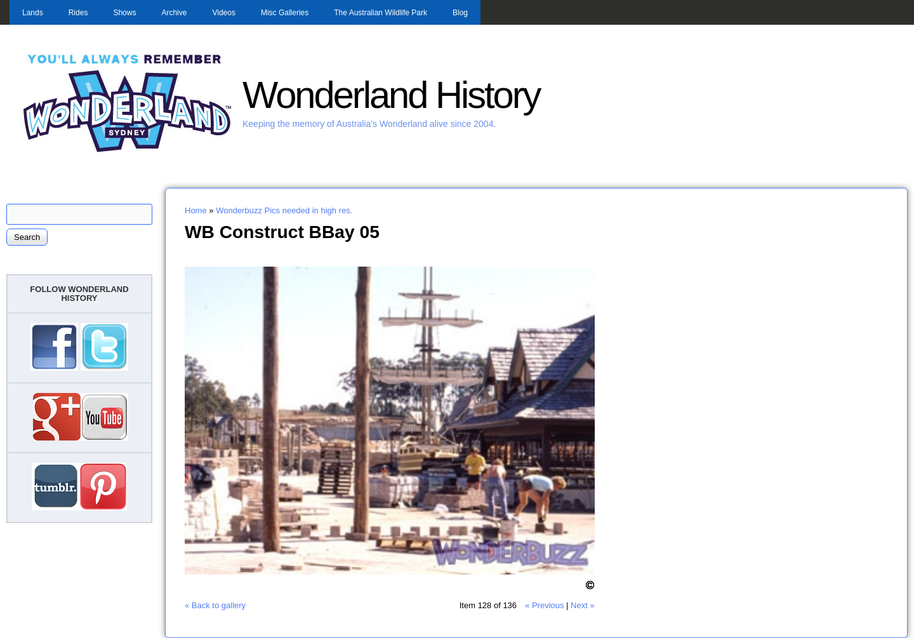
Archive (174, 12)
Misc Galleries (284, 12)
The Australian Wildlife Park (380, 12)
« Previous (544, 605)
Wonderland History (391, 95)
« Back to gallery (215, 605)
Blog (460, 12)
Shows (124, 12)
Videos (223, 12)
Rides (78, 12)
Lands (32, 12)
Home (196, 210)
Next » (583, 605)
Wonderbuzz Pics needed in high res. (284, 210)
